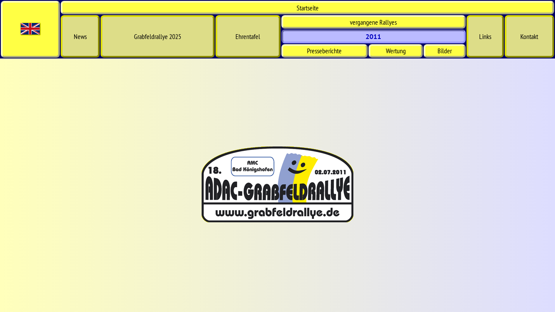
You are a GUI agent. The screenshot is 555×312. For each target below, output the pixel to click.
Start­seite (308, 7)
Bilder (444, 50)
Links (485, 36)
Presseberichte (324, 50)
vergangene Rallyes (373, 22)
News (80, 36)
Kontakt (529, 36)
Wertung (396, 50)
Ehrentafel (247, 36)
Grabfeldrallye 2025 (157, 36)
